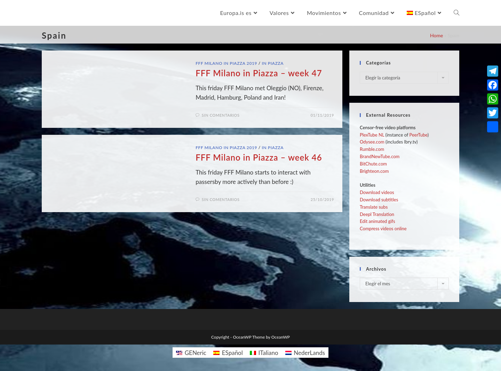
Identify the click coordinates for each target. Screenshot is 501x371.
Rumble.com (372, 149)
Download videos (377, 192)
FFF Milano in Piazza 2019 (226, 63)
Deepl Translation (377, 214)
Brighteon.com (374, 171)
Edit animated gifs (377, 221)
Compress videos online (383, 228)
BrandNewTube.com (379, 156)
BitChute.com (373, 164)
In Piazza (273, 63)
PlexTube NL (372, 135)
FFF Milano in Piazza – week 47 (259, 73)
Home (436, 35)
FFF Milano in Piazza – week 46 (259, 157)
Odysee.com (372, 142)
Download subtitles (379, 199)
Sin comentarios (221, 115)
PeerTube (418, 135)
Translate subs (374, 207)
